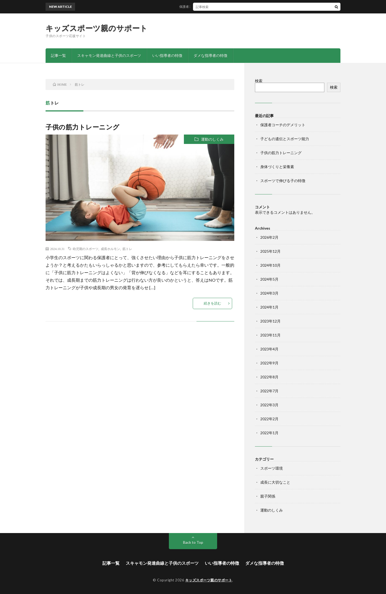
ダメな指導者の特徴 (210, 55)
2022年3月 (269, 405)
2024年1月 (269, 307)
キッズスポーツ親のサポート (97, 28)
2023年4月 (269, 349)
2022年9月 (269, 363)
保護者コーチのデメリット (200, 7)
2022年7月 (269, 391)
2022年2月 (269, 418)
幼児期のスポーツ (85, 248)
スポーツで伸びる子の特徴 (282, 180)
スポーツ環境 (271, 468)
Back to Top (193, 542)
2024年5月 (269, 279)
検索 (258, 80)
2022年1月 (269, 432)
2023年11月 (270, 335)
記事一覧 (58, 55)
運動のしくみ (212, 139)
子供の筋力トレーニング (83, 127)
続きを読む (212, 303)
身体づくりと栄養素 (277, 166)
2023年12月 (270, 321)
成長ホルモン (110, 248)
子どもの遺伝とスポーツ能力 (284, 138)
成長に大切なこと (275, 482)
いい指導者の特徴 (167, 55)
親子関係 (267, 496)
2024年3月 (269, 293)
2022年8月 (269, 377)
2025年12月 (270, 251)
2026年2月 (269, 237)
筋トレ (127, 248)
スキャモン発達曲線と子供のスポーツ (109, 55)
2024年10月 (270, 265)
